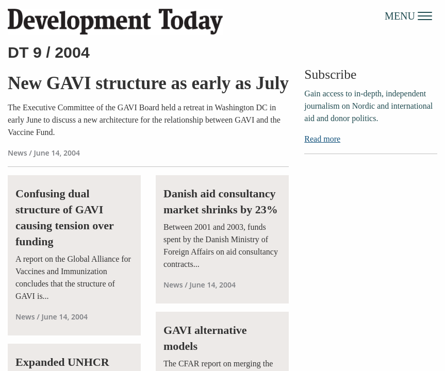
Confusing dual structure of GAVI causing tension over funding (64, 217)
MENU (408, 15)
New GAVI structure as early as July (148, 83)
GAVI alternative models (205, 338)
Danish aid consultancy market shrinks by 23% (220, 201)
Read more (322, 138)
